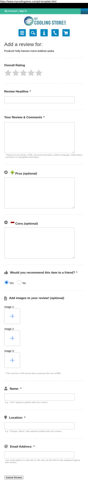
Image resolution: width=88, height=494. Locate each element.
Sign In (23, 11)
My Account (11, 11)
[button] (8, 72)
